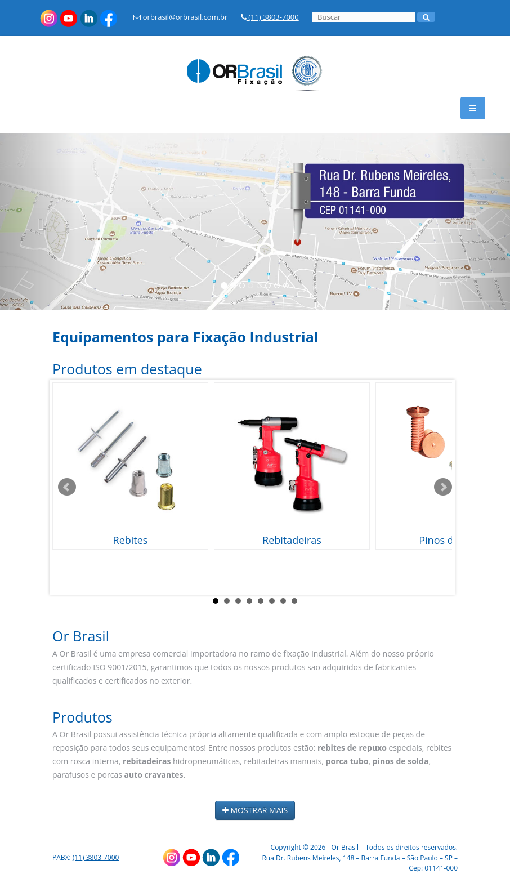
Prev (67, 487)
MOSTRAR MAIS (255, 810)
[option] (255, 221)
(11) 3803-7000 (270, 17)
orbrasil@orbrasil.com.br (180, 17)
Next (443, 487)
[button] (38, 221)
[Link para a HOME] (255, 64)
